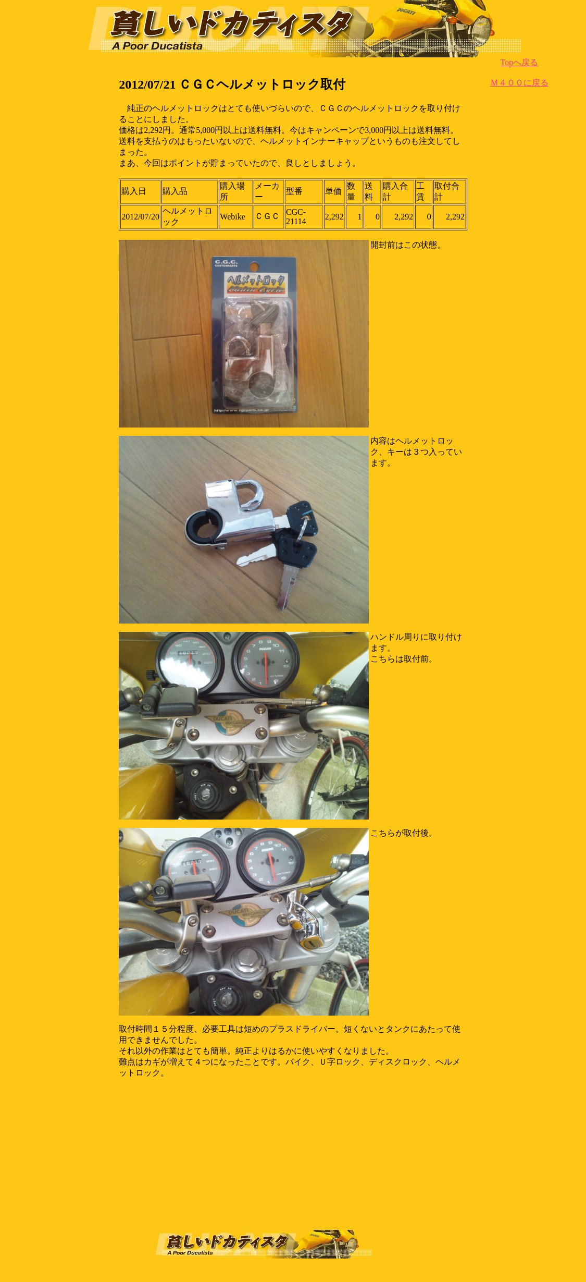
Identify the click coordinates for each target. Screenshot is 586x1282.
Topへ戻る (520, 62)
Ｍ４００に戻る (519, 82)
